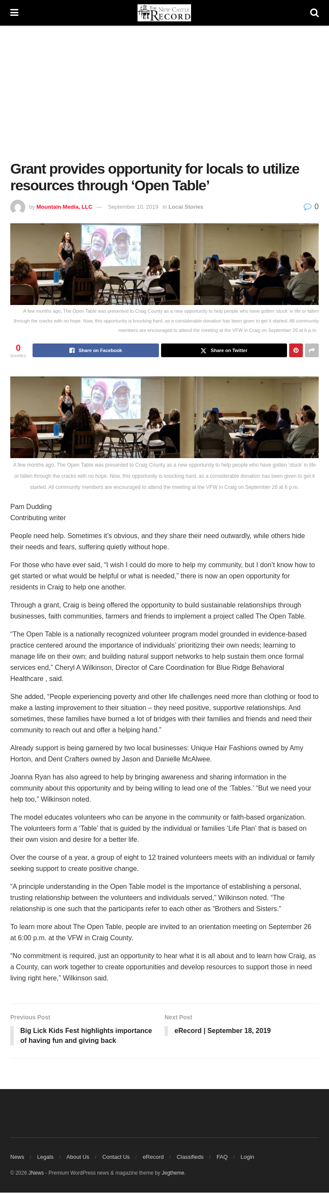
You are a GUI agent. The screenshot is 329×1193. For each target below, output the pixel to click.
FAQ (221, 1157)
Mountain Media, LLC (64, 207)
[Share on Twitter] (224, 350)
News (17, 1157)
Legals (45, 1157)
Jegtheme (173, 1173)
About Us (77, 1157)
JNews (36, 1173)
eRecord (153, 1157)
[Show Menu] (14, 13)
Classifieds (189, 1157)
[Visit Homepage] (164, 12)
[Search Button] (314, 13)
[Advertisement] (169, 98)
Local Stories (185, 207)
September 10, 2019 (133, 207)
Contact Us (116, 1157)
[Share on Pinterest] (296, 350)
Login (247, 1157)
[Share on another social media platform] (312, 350)
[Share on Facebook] (96, 350)
